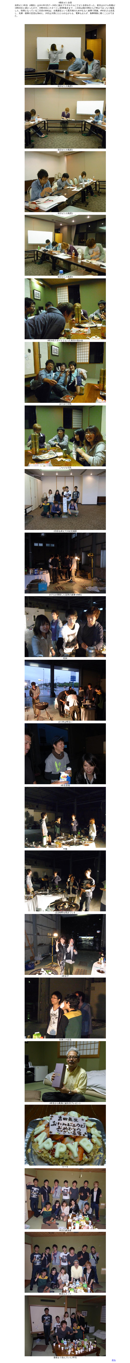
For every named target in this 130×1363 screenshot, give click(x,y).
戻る (114, 1360)
